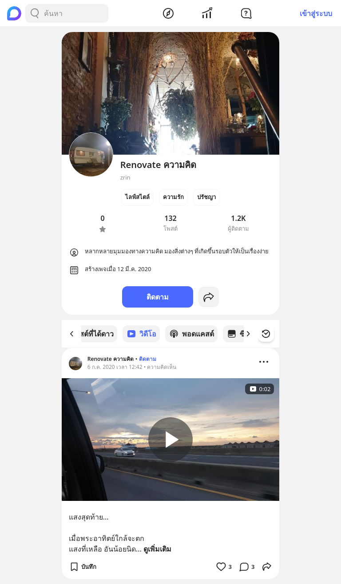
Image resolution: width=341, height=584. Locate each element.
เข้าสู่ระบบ (316, 13)
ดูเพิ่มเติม (157, 548)
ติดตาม (158, 297)
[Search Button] (34, 13)
